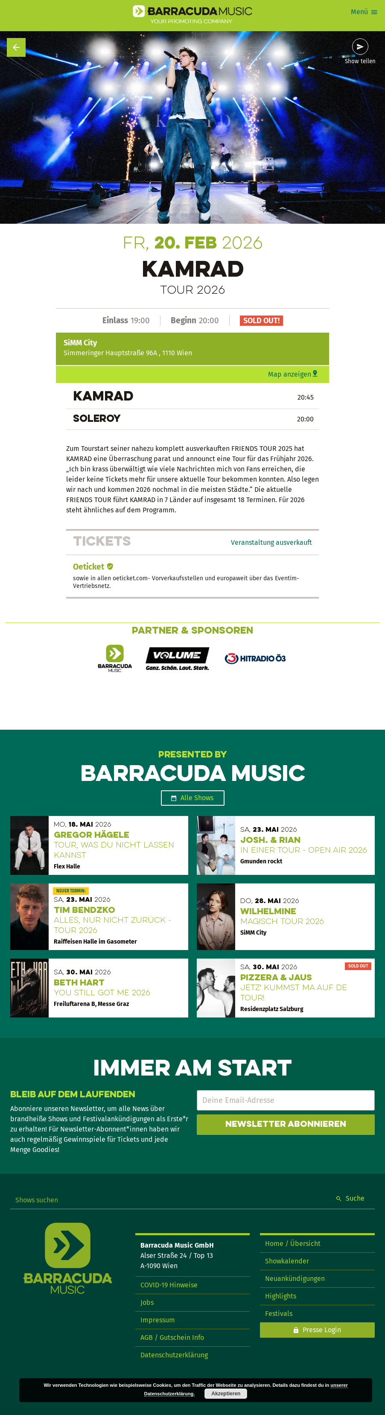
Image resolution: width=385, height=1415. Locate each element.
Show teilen (360, 61)
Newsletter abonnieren (285, 1124)
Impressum (157, 1320)
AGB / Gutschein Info (172, 1337)
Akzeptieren (225, 1394)
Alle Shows (197, 798)
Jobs (147, 1302)
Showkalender (287, 1261)
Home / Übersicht (293, 1244)
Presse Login (322, 1330)
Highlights (280, 1296)
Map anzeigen (289, 374)
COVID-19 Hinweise (169, 1285)
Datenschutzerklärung (174, 1355)
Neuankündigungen (295, 1279)
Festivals (278, 1314)
